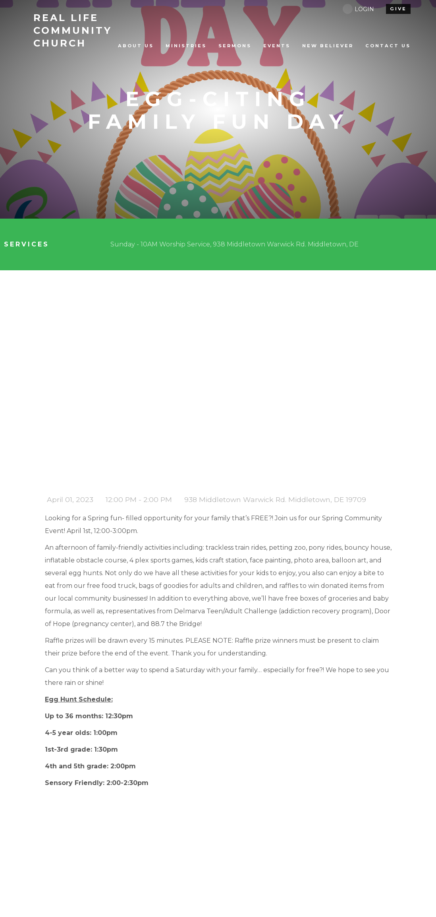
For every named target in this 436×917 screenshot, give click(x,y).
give (398, 9)
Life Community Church (72, 30)
